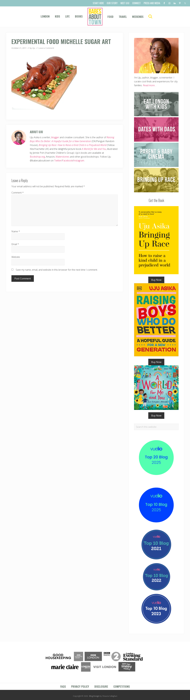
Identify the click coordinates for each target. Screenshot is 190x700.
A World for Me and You (94, 149)
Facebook (67, 160)
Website (15, 257)
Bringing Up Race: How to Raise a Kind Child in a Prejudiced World (72, 145)
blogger (55, 137)
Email (15, 244)
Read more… (149, 85)
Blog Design (94, 696)
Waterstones (62, 156)
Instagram (78, 160)
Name (15, 231)
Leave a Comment (46, 48)
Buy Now (156, 279)
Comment (17, 192)
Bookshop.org (37, 156)
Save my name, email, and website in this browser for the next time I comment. (57, 269)
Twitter (57, 160)
